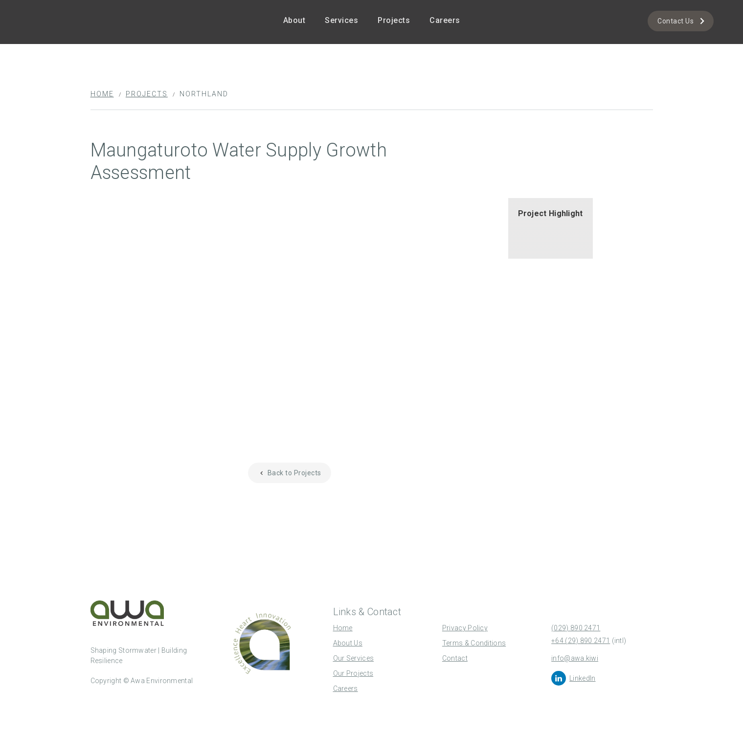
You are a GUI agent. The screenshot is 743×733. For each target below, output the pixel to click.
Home (102, 94)
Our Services (353, 658)
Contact (455, 658)
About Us (347, 643)
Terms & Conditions (474, 643)
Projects (394, 20)
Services (341, 20)
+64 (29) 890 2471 (580, 640)
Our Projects (353, 673)
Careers (444, 20)
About (294, 20)
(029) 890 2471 (575, 628)
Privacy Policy (465, 628)
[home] (58, 8)
